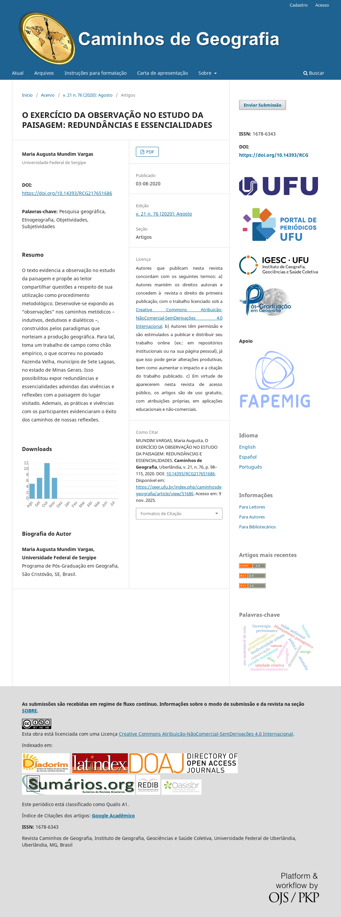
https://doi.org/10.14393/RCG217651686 (67, 193)
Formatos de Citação (161, 513)
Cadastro (299, 5)
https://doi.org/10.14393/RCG (273, 155)
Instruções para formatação (96, 73)
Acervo (48, 95)
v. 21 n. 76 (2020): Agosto (88, 95)
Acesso (322, 5)
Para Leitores (252, 507)
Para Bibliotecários (257, 527)
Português (250, 467)
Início (27, 95)
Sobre (205, 73)
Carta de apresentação (162, 73)
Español (248, 457)
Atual (18, 73)
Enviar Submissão (262, 105)
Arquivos (44, 73)
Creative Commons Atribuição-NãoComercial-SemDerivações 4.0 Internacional (179, 318)
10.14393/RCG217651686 (190, 474)
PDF (149, 152)
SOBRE (29, 710)
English (247, 447)
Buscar (313, 73)
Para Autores (252, 517)
